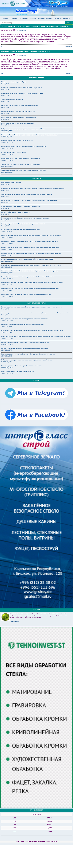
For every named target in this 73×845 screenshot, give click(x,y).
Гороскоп (57, 18)
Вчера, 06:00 (5, 89)
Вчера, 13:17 (5, 208)
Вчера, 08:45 (5, 226)
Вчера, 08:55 (5, 315)
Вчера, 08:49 (5, 214)
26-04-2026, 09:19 (7, 273)
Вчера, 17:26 (5, 309)
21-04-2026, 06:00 (7, 373)
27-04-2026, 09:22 (7, 255)
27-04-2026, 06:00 (7, 142)
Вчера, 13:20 (5, 202)
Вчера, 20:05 (5, 84)
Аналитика (14, 18)
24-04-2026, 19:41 (7, 290)
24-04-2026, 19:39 (7, 296)
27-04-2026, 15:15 (7, 237)
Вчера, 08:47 (5, 220)
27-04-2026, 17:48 (7, 131)
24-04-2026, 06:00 (7, 344)
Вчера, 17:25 (5, 184)
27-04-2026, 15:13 (7, 243)
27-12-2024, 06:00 (21, 30)
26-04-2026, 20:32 (7, 261)
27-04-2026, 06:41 (7, 136)
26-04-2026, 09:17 (7, 332)
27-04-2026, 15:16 (7, 231)
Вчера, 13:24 (5, 190)
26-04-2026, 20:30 (7, 267)
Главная (5, 18)
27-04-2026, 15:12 (7, 249)
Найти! (69, 23)
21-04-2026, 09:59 (7, 368)
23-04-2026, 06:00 (7, 356)
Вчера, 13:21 (5, 196)
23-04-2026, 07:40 (7, 350)
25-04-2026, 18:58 (7, 278)
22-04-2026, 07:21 (7, 362)
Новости (23, 18)
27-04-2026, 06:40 (7, 320)
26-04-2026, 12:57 (7, 326)
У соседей (32, 18)
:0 (2, 46)
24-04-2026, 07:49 (7, 338)
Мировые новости (45, 18)
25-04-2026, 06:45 (7, 284)
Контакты (66, 18)
